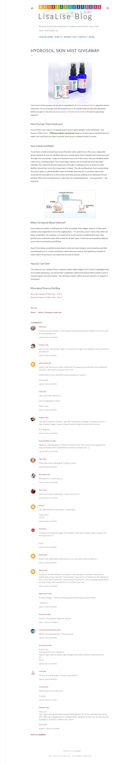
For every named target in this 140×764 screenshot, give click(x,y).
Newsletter (70, 37)
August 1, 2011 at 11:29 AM (49, 728)
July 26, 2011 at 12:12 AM (48, 451)
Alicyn (41, 570)
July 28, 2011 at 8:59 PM (47, 638)
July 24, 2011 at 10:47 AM (48, 337)
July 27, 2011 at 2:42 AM (48, 607)
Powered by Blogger (70, 751)
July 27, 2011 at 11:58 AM (48, 622)
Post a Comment (38, 735)
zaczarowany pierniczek (48, 630)
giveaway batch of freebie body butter (69, 111)
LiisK (40, 327)
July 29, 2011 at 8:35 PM (47, 679)
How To (58, 37)
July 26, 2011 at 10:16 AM (48, 482)
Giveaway (48, 312)
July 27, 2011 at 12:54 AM (48, 586)
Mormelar (42, 474)
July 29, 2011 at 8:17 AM (48, 664)
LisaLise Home (46, 37)
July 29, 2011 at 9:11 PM (47, 700)
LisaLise (42, 345)
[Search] (107, 7)
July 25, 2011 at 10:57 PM (48, 433)
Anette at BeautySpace (85, 105)
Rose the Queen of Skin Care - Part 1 (46, 294)
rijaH (40, 459)
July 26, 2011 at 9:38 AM (48, 467)
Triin (40, 671)
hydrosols (57, 312)
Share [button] (33, 312)
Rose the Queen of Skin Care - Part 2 (46, 297)
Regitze (42, 417)
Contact (83, 37)
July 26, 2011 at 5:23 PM (47, 521)
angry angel (43, 363)
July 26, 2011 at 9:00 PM (47, 547)
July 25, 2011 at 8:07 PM (47, 410)
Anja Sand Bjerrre (45, 441)
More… (92, 37)
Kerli (40, 529)
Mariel (41, 555)
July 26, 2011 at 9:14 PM (47, 563)
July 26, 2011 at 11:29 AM (48, 498)
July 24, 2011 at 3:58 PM (47, 355)
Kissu (41, 490)
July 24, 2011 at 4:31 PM (47, 384)
